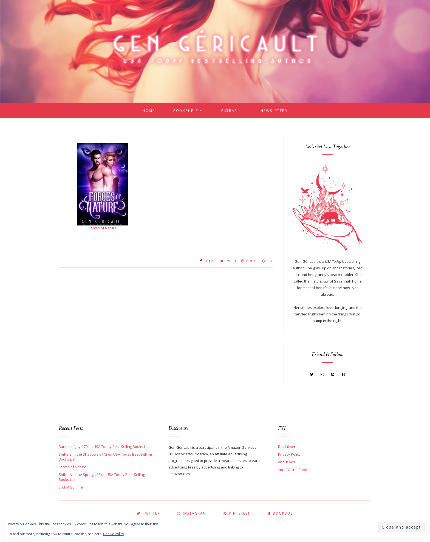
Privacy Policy (289, 454)
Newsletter (274, 110)
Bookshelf (185, 110)
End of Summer (71, 487)
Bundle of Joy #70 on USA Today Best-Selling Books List (104, 446)
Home (149, 110)
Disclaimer (286, 446)
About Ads (286, 461)
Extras (229, 110)
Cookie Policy (113, 534)
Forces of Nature (103, 227)
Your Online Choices (295, 469)
